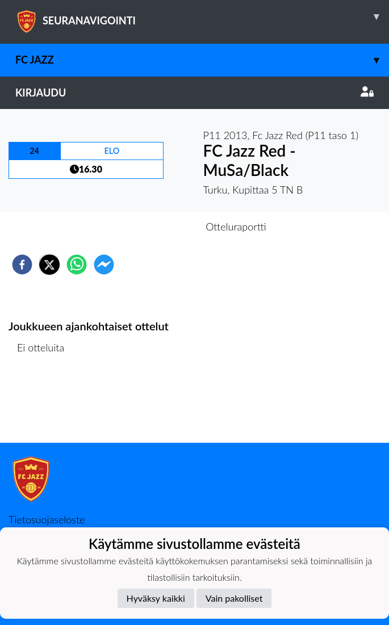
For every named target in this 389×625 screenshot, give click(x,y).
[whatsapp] (76, 264)
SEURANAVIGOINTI (202, 16)
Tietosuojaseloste (47, 519)
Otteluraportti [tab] (236, 226)
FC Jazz (202, 60)
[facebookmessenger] (104, 264)
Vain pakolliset (234, 598)
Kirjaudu (194, 92)
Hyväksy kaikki (156, 598)
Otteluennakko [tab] (155, 226)
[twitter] (49, 264)
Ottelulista (45, 404)
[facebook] (22, 264)
